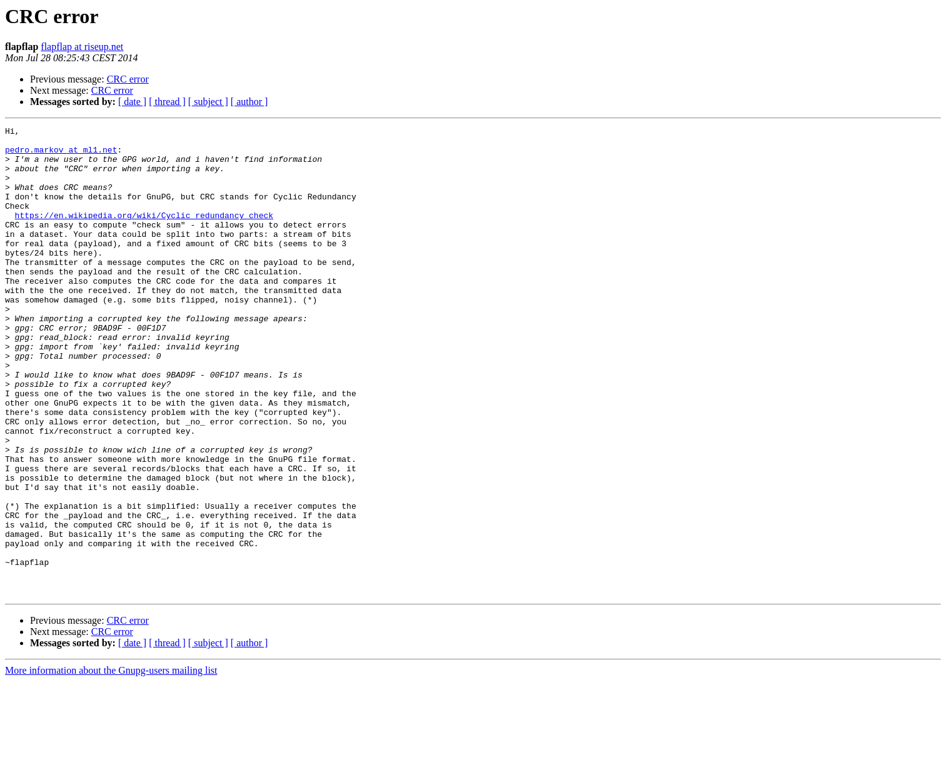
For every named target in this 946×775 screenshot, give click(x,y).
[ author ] (249, 101)
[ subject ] (208, 101)
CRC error (128, 79)
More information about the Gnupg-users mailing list (111, 764)
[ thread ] (167, 101)
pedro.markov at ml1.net (61, 155)
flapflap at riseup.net (82, 46)
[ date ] (132, 101)
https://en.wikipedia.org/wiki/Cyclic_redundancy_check (144, 233)
